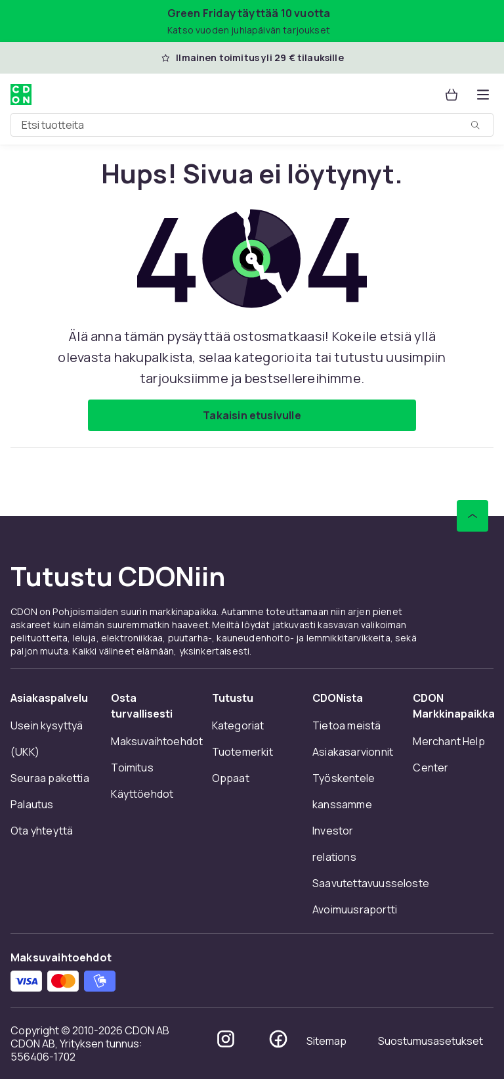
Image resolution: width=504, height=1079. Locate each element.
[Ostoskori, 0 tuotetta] (451, 94)
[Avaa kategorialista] (483, 94)
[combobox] (252, 125)
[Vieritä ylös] (472, 516)
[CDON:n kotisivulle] (21, 94)
